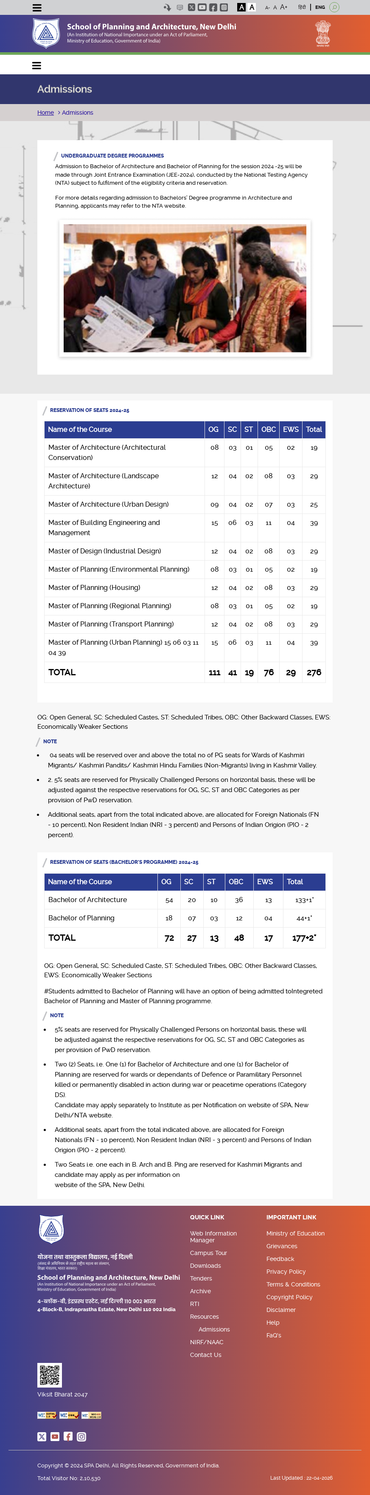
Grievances (281, 1246)
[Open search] (334, 7)
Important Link (291, 1217)
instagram (224, 7)
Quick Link (207, 1217)
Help (273, 1322)
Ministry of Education (295, 1233)
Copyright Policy (289, 1297)
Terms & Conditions (293, 1284)
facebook (213, 7)
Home (45, 112)
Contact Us (205, 1354)
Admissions (76, 112)
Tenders (201, 1278)
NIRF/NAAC (207, 1342)
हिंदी (302, 7)
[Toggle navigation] (37, 9)
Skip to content (167, 7)
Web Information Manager (213, 1237)
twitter (191, 7)
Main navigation (37, 63)
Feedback (280, 1258)
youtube (202, 7)
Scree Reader (180, 7)
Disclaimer (281, 1309)
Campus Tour (208, 1253)
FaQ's (273, 1335)
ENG (320, 7)
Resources (204, 1316)
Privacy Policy (286, 1271)
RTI (194, 1303)
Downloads (205, 1265)
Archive (200, 1291)
